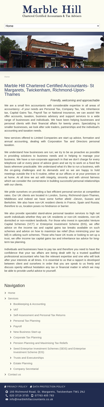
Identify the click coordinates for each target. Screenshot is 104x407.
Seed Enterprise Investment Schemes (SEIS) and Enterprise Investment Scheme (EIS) (49, 350)
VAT (15, 309)
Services (13, 298)
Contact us (14, 374)
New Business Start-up (27, 331)
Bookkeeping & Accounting (29, 303)
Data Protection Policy (47, 386)
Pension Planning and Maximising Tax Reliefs (40, 342)
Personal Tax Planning (26, 320)
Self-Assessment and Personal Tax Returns (39, 315)
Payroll (17, 326)
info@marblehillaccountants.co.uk (31, 399)
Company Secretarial (26, 368)
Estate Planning (22, 363)
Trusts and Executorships (28, 357)
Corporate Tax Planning (27, 337)
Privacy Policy (16, 386)
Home (11, 292)
